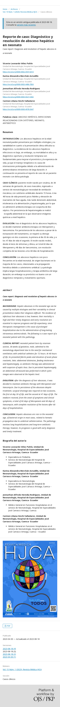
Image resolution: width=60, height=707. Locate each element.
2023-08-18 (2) (9, 654)
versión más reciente (26, 25)
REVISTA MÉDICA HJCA (17, 3)
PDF (8, 626)
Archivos (14, 9)
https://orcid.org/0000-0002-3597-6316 (18, 72)
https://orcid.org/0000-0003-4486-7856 (18, 84)
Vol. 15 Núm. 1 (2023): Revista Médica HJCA (20, 12)
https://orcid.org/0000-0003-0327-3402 (18, 97)
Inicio (5, 9)
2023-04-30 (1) (9, 657)
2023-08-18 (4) (9, 648)
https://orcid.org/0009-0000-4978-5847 (18, 109)
